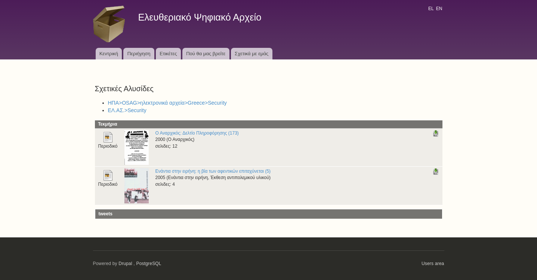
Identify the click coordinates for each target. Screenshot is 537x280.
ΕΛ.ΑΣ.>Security (127, 110)
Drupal (125, 263)
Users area (433, 263)
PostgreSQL (148, 263)
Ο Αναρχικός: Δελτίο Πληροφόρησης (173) (197, 133)
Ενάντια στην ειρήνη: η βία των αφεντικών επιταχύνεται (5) (213, 171)
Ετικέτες (168, 53)
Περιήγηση (139, 53)
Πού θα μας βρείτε (205, 53)
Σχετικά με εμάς (251, 53)
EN (439, 8)
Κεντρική (108, 53)
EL (430, 8)
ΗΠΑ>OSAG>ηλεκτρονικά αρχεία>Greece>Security (167, 103)
